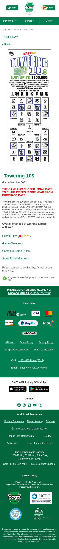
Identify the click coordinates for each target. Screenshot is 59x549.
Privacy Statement (14, 421)
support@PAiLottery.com (33, 367)
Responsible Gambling (17, 349)
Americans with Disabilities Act (29, 428)
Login (48, 8)
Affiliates (9, 342)
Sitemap (50, 421)
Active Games (28, 30)
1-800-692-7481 (18, 464)
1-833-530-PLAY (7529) (31, 360)
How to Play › (16, 235)
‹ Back (6, 44)
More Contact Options (43, 464)
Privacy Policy (46, 342)
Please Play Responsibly (21, 436)
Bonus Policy (27, 342)
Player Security (35, 421)
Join (12, 7)
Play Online (10, 21)
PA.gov (47, 436)
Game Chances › (12, 243)
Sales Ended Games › (15, 258)
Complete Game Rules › (16, 250)
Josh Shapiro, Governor (39, 443)
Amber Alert (13, 443)
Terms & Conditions (43, 349)
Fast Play (14, 30)
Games (29, 21)
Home (4, 30)
